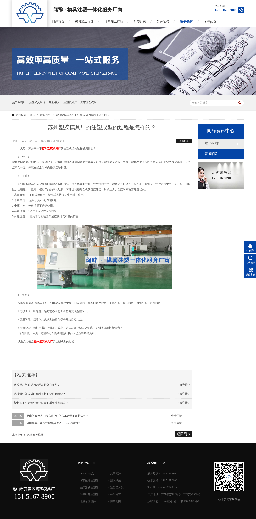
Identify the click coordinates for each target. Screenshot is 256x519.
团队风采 (115, 480)
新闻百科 (46, 115)
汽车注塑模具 (88, 102)
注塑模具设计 (118, 487)
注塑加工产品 (113, 21)
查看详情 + (177, 415)
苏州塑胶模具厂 (51, 148)
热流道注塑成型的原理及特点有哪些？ (37, 384)
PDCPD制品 (87, 473)
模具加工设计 (84, 21)
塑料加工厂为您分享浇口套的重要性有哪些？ (41, 402)
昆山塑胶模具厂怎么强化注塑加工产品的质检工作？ (57, 415)
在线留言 (115, 494)
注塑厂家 (140, 21)
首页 (33, 115)
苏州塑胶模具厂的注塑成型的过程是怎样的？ (83, 115)
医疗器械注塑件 (89, 487)
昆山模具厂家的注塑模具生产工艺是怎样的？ (53, 423)
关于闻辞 (210, 22)
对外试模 (163, 21)
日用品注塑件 (88, 501)
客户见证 (212, 144)
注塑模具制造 (37, 102)
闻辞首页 (58, 21)
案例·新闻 (186, 21)
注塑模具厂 (70, 102)
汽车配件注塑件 (89, 480)
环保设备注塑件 (89, 494)
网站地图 (115, 501)
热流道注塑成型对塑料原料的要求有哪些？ (39, 393)
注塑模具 (54, 102)
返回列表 (184, 141)
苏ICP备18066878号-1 (186, 501)
